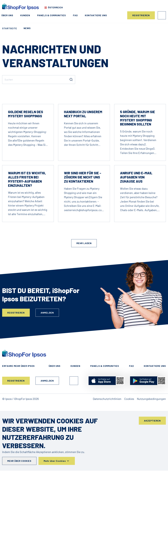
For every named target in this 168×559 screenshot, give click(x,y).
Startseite (9, 28)
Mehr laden (84, 327)
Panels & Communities (51, 15)
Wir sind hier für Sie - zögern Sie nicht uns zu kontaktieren (82, 261)
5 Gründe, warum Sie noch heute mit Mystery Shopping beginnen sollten (137, 202)
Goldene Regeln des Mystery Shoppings (25, 198)
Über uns (7, 15)
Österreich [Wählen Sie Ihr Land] (55, 7)
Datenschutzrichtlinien (107, 483)
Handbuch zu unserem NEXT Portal (83, 198)
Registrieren (141, 15)
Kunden (25, 15)
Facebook (74, 465)
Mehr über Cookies (19, 545)
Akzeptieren (152, 505)
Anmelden (162, 15)
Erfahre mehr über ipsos (18, 450)
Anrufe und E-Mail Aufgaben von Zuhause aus (136, 261)
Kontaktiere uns (96, 15)
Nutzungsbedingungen (151, 483)
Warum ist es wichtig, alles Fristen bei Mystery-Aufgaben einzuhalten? (27, 263)
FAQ (75, 15)
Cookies (129, 483)
